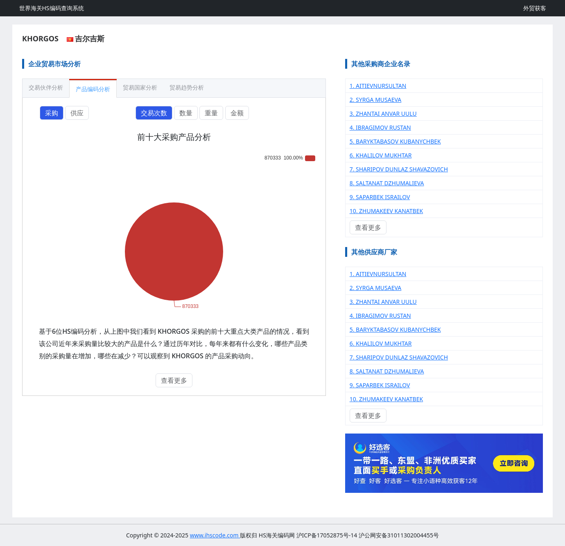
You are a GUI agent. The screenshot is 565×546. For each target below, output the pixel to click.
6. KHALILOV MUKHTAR (381, 155)
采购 (51, 112)
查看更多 (174, 380)
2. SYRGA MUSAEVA (376, 99)
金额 (237, 112)
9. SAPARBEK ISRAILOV (380, 197)
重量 (211, 112)
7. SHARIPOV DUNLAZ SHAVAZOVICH (399, 169)
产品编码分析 (93, 89)
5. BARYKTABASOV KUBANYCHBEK (395, 141)
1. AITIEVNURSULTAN (378, 86)
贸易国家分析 (140, 87)
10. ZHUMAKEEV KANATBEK (386, 211)
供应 (77, 112)
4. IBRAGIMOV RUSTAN (380, 127)
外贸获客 (534, 8)
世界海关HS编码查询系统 (51, 8)
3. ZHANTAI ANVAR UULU (383, 113)
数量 (185, 112)
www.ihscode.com (215, 535)
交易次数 (154, 112)
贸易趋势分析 (187, 87)
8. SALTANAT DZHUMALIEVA (387, 183)
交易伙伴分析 (46, 87)
